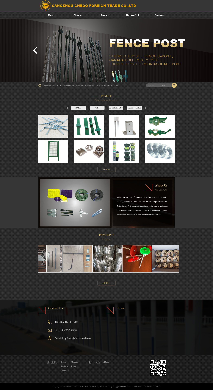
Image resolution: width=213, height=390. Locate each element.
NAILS (78, 108)
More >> (106, 169)
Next (146, 108)
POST (97, 108)
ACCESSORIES (134, 108)
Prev (67, 108)
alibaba (106, 362)
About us (78, 15)
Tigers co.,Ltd (132, 15)
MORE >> (106, 283)
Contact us (159, 15)
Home (51, 15)
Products (105, 15)
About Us (161, 185)
